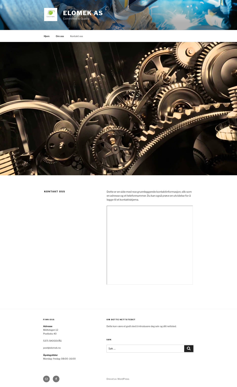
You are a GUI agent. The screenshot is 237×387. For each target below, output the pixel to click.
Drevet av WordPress (117, 378)
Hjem (47, 36)
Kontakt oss (76, 36)
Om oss (60, 36)
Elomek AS (83, 13)
